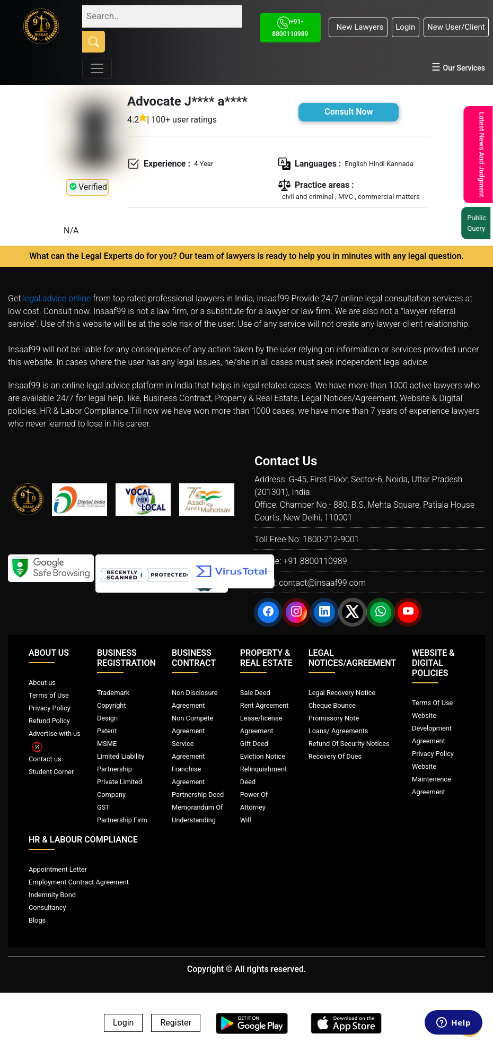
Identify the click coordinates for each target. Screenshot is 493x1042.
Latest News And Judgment (481, 154)
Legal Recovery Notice (342, 693)
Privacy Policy (50, 708)
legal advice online (57, 298)
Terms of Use (49, 695)
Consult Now (348, 112)
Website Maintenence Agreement (431, 779)
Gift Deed (254, 744)
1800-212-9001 (331, 539)
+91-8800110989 (315, 561)
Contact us (45, 759)
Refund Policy (49, 721)
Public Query (477, 223)
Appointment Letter (58, 869)
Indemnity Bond (52, 895)
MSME (107, 744)
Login (405, 27)
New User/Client (456, 27)
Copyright (111, 705)
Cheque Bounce (332, 705)
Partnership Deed (198, 794)
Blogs (37, 920)
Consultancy (47, 907)
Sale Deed (255, 693)
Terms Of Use (432, 703)
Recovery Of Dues (335, 756)
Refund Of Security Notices (349, 744)
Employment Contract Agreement (79, 882)
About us (42, 683)
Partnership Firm (122, 820)
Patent (107, 731)
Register (175, 1023)
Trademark (113, 693)
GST (103, 807)
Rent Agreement (264, 705)
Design (107, 718)
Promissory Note (334, 718)
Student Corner (51, 772)
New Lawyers (357, 27)
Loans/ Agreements (338, 731)
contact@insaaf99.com (322, 583)
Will (245, 820)
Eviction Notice (262, 756)
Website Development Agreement (432, 728)
